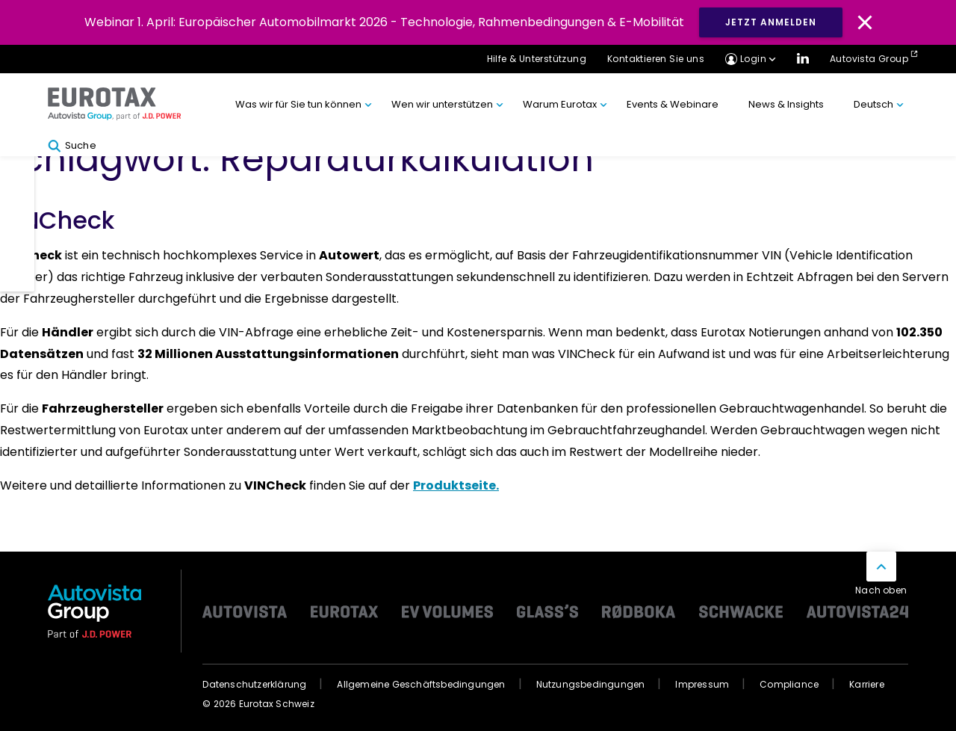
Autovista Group (869, 58)
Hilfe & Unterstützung (536, 58)
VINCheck (57, 220)
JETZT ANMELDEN (770, 22)
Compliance (789, 684)
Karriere (866, 684)
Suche (72, 145)
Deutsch (873, 104)
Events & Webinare (672, 104)
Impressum (702, 684)
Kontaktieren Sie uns (655, 58)
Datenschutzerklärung (254, 684)
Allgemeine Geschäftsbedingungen (421, 684)
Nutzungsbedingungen (590, 684)
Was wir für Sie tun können (298, 104)
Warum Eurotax (560, 104)
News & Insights (786, 104)
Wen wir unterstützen (442, 104)
